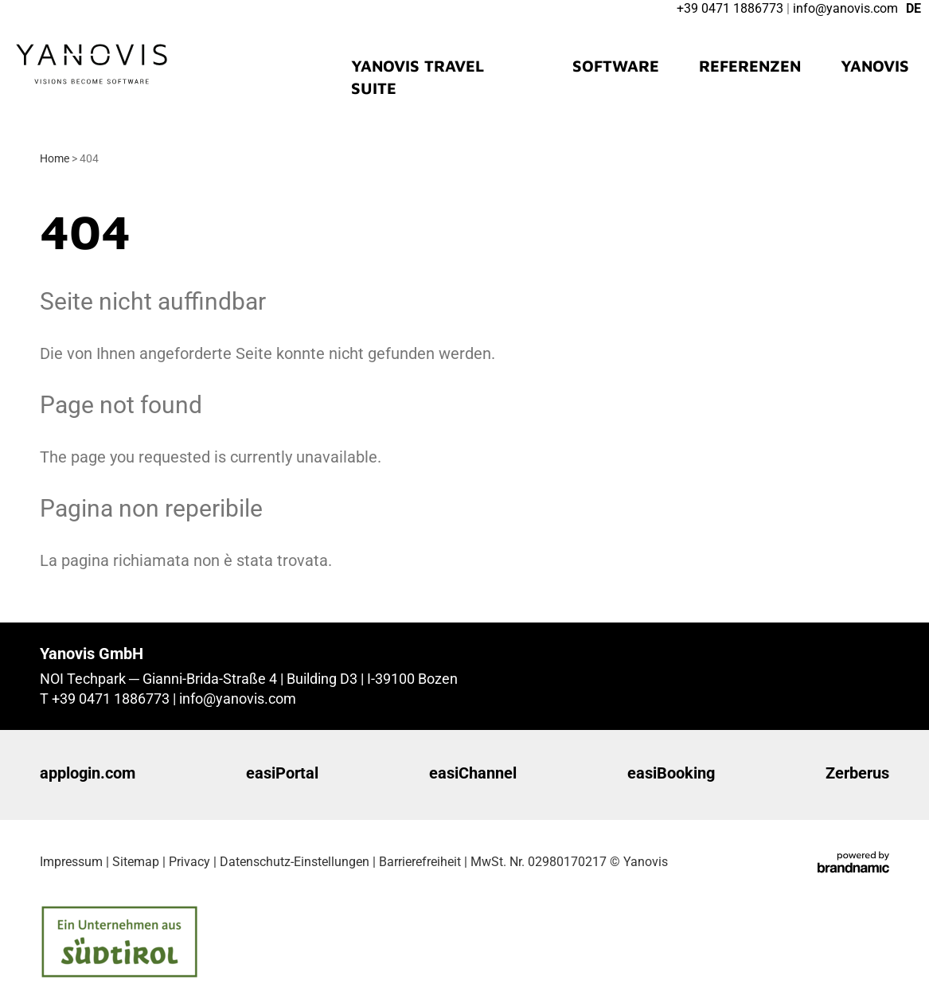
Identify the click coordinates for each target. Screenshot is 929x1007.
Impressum (71, 861)
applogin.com (87, 773)
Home (56, 158)
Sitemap (135, 861)
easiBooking (671, 773)
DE (913, 8)
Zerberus (857, 773)
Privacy (189, 861)
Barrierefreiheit (420, 861)
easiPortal (282, 773)
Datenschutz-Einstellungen (294, 861)
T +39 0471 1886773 (106, 698)
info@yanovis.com (237, 698)
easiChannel (473, 773)
